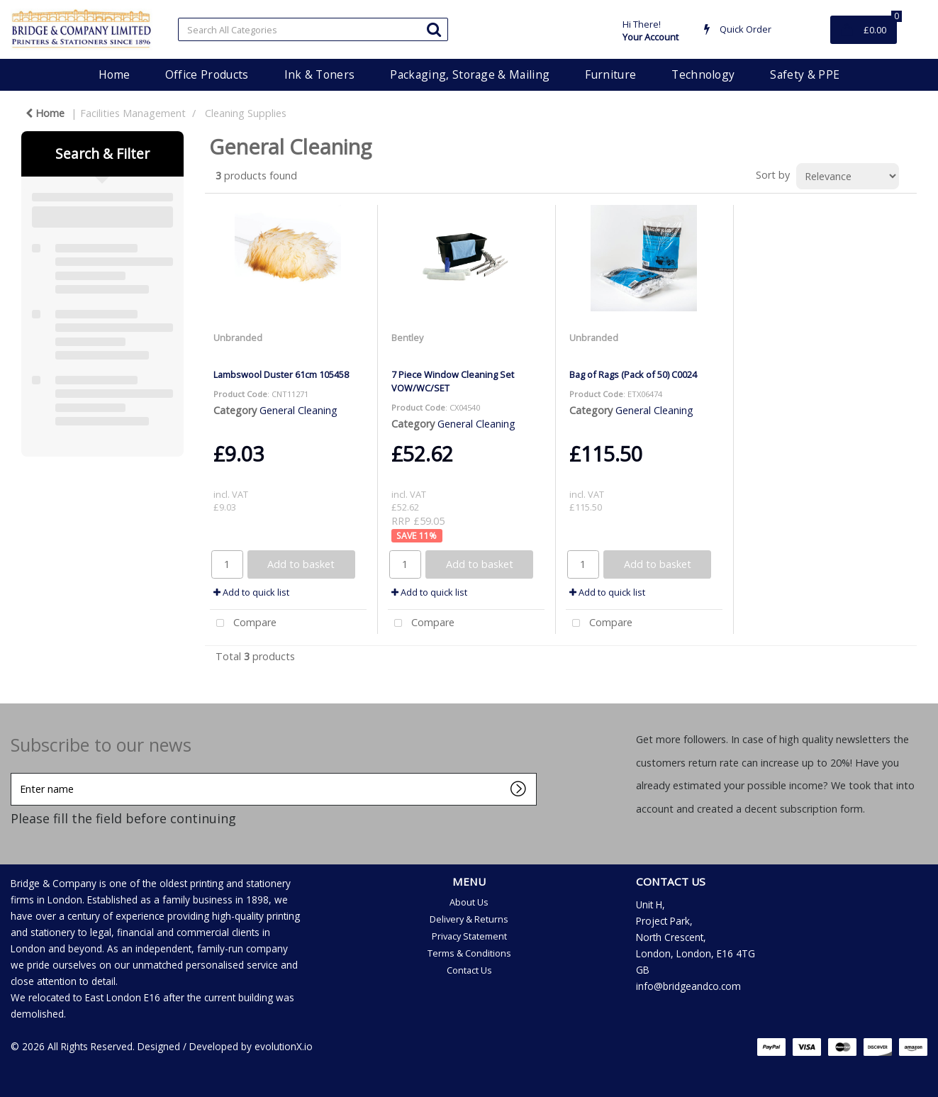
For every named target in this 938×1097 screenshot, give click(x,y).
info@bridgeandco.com (688, 986)
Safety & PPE (804, 74)
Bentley (407, 337)
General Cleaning (298, 410)
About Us (469, 902)
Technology (703, 74)
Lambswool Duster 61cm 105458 (281, 374)
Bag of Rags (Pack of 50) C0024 (633, 374)
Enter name (14, 772)
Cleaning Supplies (245, 113)
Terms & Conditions (469, 953)
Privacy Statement (469, 936)
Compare (243, 623)
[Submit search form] (434, 28)
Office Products (207, 74)
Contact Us (469, 970)
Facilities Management (133, 113)
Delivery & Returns (469, 919)
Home (114, 74)
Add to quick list (251, 592)
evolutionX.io (284, 1046)
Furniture (610, 74)
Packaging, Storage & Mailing (469, 74)
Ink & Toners (319, 74)
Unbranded (237, 337)
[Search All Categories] (313, 29)
